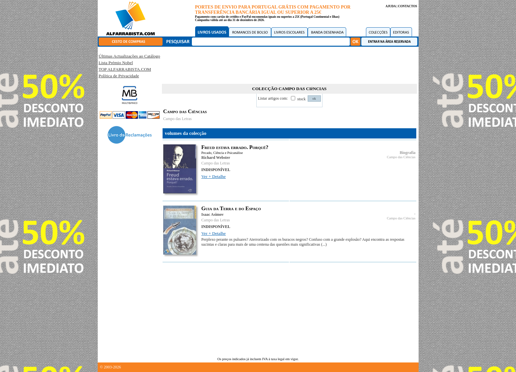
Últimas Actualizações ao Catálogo (129, 56)
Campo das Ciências (401, 157)
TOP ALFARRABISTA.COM (125, 69)
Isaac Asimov (212, 214)
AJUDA (390, 6)
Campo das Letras (177, 118)
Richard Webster (215, 157)
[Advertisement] (289, 64)
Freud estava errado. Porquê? (235, 147)
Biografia (408, 152)
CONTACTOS (407, 6)
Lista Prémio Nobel (116, 62)
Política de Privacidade (119, 75)
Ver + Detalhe (213, 176)
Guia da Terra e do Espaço (231, 208)
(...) (324, 244)
